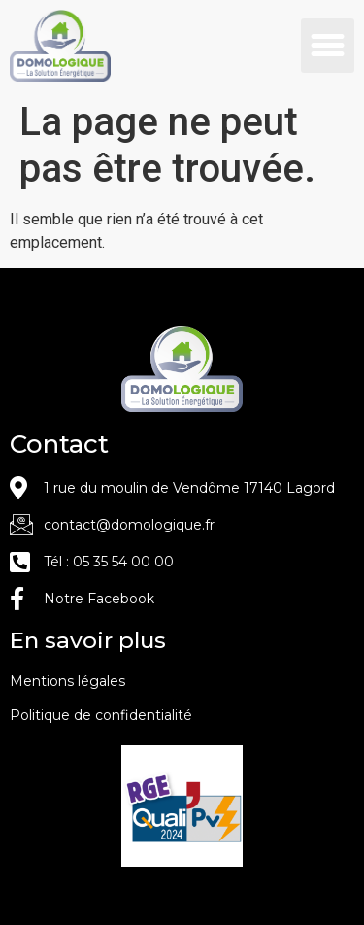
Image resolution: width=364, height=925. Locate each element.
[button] (328, 45)
